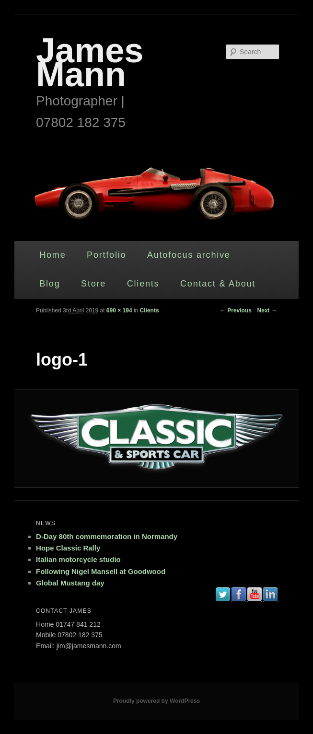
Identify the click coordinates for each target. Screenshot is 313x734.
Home (52, 255)
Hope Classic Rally (68, 548)
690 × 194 (119, 310)
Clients (143, 283)
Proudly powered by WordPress (156, 701)
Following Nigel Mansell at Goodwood (100, 571)
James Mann (89, 62)
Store (93, 283)
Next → (267, 310)
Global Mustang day (70, 583)
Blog (49, 283)
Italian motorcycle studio (78, 559)
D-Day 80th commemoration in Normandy (106, 536)
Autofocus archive (189, 255)
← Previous (236, 310)
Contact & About (217, 283)
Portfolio (106, 255)
